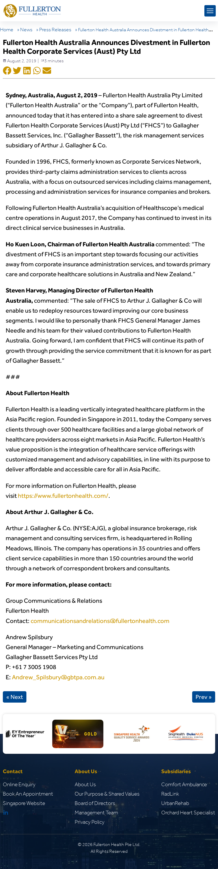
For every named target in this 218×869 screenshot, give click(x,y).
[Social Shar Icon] (7, 71)
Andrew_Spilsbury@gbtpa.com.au (58, 677)
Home (6, 29)
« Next (14, 696)
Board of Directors (95, 803)
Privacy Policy (89, 822)
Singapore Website (24, 803)
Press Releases (55, 29)
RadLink (170, 794)
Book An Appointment (28, 794)
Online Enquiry (19, 784)
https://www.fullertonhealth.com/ (63, 495)
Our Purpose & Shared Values (107, 794)
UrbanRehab (175, 803)
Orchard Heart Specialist (188, 813)
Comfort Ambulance (184, 784)
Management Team (96, 813)
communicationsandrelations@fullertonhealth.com (100, 620)
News (26, 29)
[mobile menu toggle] (210, 10)
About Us (85, 784)
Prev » (204, 696)
